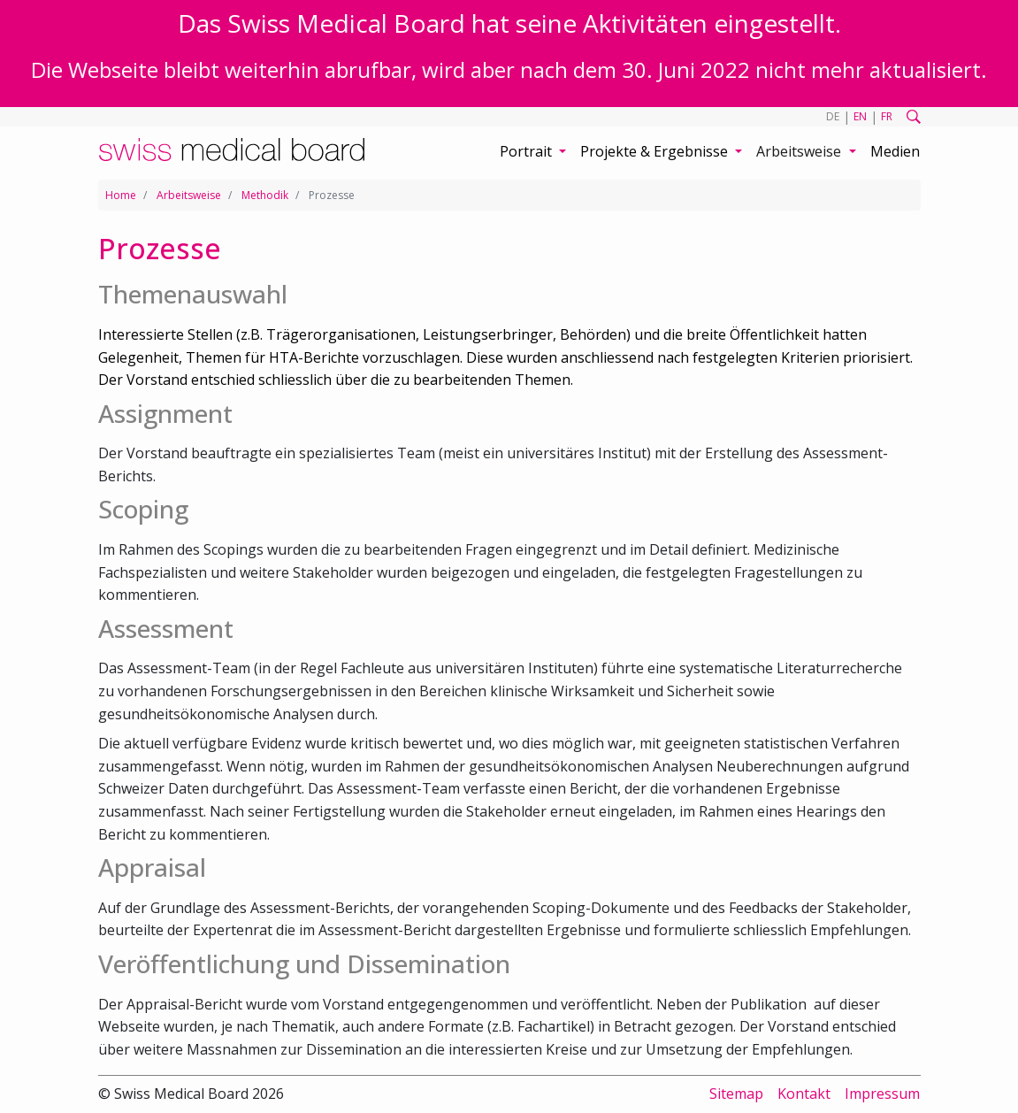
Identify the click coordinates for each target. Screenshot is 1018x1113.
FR (886, 116)
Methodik (264, 195)
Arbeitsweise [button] (800, 151)
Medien (895, 151)
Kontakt (803, 1093)
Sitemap (736, 1093)
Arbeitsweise (189, 195)
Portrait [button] (527, 151)
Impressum (882, 1093)
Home (120, 195)
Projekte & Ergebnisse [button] (655, 151)
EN (860, 116)
